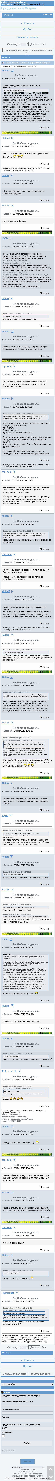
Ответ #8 (7, 407)
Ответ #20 (8, 947)
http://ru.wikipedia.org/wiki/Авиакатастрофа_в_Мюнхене (17, 262)
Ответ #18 (8, 865)
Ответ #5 (7, 307)
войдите (17, 4)
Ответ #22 (8, 1047)
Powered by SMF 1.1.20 (27, 1472)
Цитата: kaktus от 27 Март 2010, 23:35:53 (17, 1054)
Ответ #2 (7, 184)
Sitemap (40, 1476)
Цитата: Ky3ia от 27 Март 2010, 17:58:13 (17, 872)
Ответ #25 (8, 1168)
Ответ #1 (7, 146)
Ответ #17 (8, 824)
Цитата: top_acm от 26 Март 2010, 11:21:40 (18, 531)
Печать (6, 57)
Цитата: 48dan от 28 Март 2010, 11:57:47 (17, 1086)
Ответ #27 (8, 1236)
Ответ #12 (8, 600)
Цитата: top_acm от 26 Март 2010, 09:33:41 (18, 414)
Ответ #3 (7, 214)
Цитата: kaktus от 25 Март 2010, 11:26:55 (17, 314)
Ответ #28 (8, 1263)
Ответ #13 (8, 643)
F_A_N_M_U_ (9, 1071)
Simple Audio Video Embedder (23, 1476)
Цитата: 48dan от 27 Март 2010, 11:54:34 (17, 738)
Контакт (27, 1461)
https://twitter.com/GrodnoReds (14, 1117)
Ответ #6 (7, 340)
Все (44, 44)
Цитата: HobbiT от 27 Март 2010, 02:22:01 (17, 650)
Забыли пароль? (8, 1451)
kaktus (5, 70)
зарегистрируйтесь (35, 4)
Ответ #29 (8, 1301)
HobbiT (6, 138)
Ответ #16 (8, 791)
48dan (5, 175)
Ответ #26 (8, 1201)
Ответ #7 (7, 375)
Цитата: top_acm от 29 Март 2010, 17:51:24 (18, 1270)
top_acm (7, 366)
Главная (8, 15)
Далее (34, 44)
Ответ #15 (8, 731)
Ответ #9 (7, 480)
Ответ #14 (8, 686)
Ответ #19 (8, 898)
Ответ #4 (7, 247)
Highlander (8, 1293)
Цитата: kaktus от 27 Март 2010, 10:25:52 (17, 692)
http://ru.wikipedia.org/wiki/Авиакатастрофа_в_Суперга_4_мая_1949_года (25, 273)
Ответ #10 (8, 524)
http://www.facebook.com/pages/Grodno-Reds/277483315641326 (18, 1120)
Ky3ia (5, 238)
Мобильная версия (27, 1470)
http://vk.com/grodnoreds (11, 1115)
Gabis (5, 1255)
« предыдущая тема (16, 50)
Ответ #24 (8, 1134)
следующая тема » (39, 51)
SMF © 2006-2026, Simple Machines (27, 1474)
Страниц (13, 44)
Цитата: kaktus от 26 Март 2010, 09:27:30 (17, 830)
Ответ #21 (8, 1014)
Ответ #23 (8, 1080)
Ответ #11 (8, 563)
